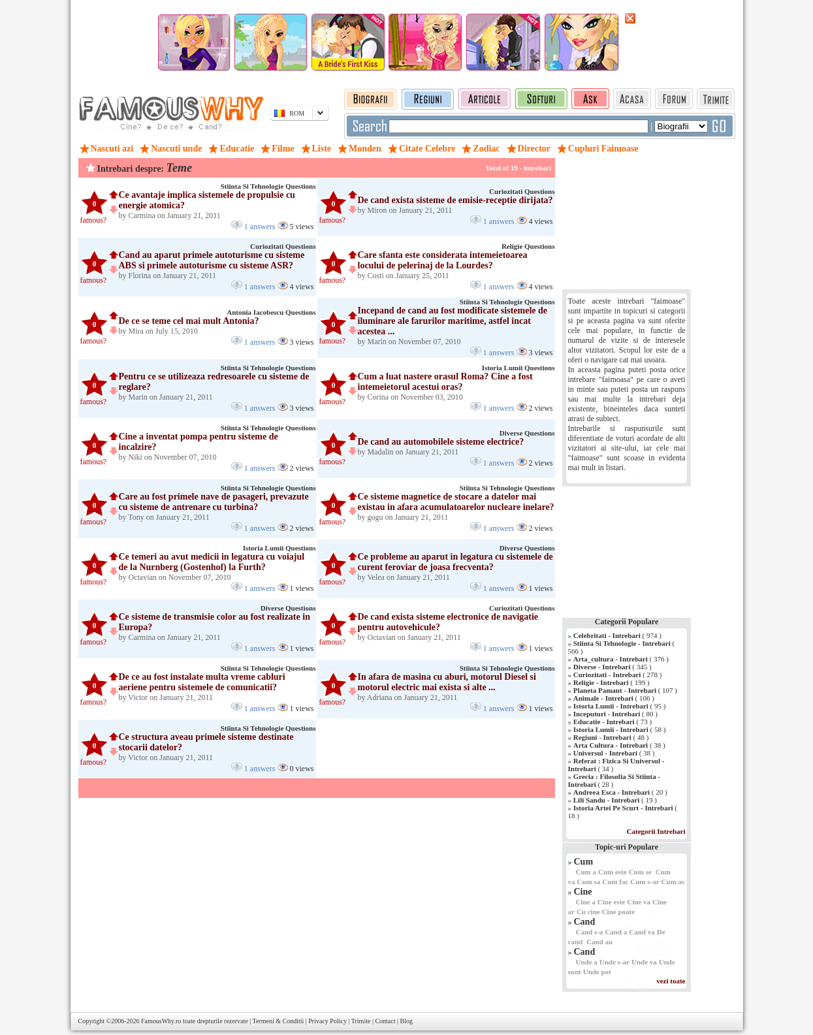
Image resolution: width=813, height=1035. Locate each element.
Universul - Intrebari (605, 753)
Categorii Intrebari (656, 831)
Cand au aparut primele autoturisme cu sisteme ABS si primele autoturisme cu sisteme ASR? (212, 260)
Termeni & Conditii (278, 1021)
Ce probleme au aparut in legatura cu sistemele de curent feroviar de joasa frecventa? (455, 562)
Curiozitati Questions (522, 191)
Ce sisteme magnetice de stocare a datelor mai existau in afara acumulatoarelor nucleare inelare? (456, 502)
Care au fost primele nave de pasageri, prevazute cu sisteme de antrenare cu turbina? (214, 502)
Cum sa (589, 881)
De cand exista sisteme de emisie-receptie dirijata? (455, 200)
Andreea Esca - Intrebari (611, 792)
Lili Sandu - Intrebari (606, 800)
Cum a (586, 872)
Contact (385, 1021)
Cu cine (588, 912)
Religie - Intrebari (601, 682)
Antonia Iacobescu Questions (271, 312)
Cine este (611, 902)
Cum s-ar (644, 881)
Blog (406, 1021)
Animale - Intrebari (603, 698)
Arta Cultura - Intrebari (610, 745)
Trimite (361, 1021)
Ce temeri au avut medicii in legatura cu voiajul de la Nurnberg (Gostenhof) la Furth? (212, 562)
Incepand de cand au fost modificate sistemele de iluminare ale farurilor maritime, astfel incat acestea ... (453, 321)
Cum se (640, 872)
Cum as (673, 881)
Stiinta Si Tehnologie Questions (268, 186)
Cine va (638, 902)
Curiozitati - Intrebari (607, 674)
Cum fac (615, 881)
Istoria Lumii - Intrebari (610, 706)
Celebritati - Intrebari (607, 635)
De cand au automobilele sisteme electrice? (441, 442)
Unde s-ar (614, 962)
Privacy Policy (327, 1021)
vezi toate (670, 981)
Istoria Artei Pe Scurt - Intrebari (623, 808)
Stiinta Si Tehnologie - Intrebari (622, 643)
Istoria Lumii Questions (518, 368)
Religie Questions (528, 246)
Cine (583, 892)
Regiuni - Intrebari (602, 737)
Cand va (641, 932)
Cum (584, 862)
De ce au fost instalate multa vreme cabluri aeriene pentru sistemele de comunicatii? (202, 682)
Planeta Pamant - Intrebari (614, 690)
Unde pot (597, 972)
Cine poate (618, 912)
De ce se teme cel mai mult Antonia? (189, 321)
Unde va (644, 962)
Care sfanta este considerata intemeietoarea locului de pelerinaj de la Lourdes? (443, 260)
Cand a (616, 932)
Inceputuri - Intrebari (606, 714)
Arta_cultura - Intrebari (610, 659)
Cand (585, 922)
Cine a (586, 902)
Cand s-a (589, 932)
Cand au (599, 942)
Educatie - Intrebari (604, 721)
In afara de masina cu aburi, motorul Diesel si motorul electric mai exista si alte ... (447, 682)
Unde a (587, 962)
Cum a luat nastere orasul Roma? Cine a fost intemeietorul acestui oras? (445, 382)
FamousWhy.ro (161, 1021)
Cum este (612, 872)
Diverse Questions (527, 433)
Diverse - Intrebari (602, 667)
